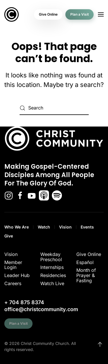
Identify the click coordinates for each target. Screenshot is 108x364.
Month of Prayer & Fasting (86, 275)
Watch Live (52, 283)
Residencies (53, 275)
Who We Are (16, 226)
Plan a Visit (79, 14)
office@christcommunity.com (41, 309)
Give (8, 235)
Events (87, 226)
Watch (44, 226)
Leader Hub (17, 275)
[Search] (54, 108)
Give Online (48, 14)
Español (85, 262)
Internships (52, 267)
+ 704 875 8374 (24, 302)
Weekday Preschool (51, 256)
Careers (12, 283)
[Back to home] (11, 14)
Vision (65, 226)
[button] (101, 14)
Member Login (13, 264)
